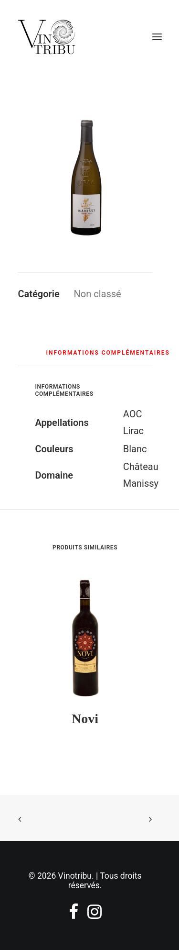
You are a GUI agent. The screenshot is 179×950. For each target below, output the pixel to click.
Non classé (97, 294)
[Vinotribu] (46, 37)
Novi (85, 718)
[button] (85, 175)
